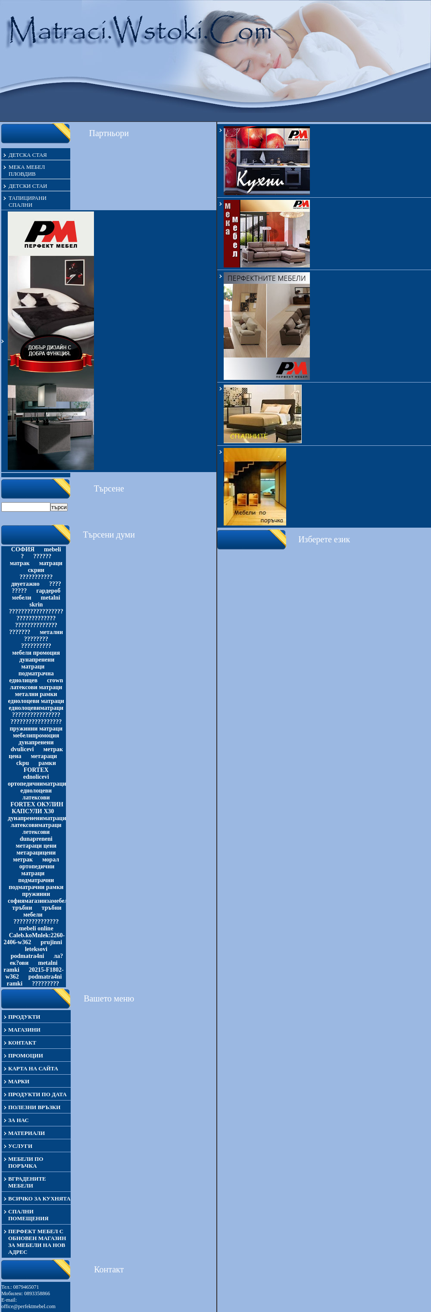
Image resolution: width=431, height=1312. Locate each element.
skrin (36, 604)
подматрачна (36, 673)
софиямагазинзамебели (39, 901)
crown (55, 680)
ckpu (22, 763)
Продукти (24, 1017)
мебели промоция (36, 653)
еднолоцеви (36, 790)
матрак (20, 563)
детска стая (28, 155)
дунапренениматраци (37, 818)
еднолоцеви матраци (36, 701)
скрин (36, 570)
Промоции (25, 1055)
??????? (19, 632)
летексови (36, 832)
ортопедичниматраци (37, 783)
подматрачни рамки (36, 887)
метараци (44, 756)
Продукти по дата (37, 1094)
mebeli (52, 549)
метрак (23, 859)
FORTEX (36, 770)
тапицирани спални (28, 201)
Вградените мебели (27, 1182)
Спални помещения (28, 1215)
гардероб (48, 591)
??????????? (36, 577)
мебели (21, 597)
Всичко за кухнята (39, 1198)
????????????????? (36, 721)
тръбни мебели (42, 911)
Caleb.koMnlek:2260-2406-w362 (34, 938)
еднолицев (23, 680)
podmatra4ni (27, 956)
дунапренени (36, 742)
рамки (47, 763)
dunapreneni (36, 839)
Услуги (20, 1146)
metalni (50, 597)
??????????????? (36, 921)
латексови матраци (36, 687)
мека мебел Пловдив (27, 170)
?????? (42, 556)
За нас (18, 1120)
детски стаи (28, 186)
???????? (36, 639)
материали (26, 1133)
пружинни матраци (36, 728)
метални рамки (36, 694)
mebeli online (36, 928)
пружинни (36, 894)
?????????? (36, 646)
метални (51, 632)
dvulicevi (22, 749)
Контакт (22, 1042)
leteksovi (36, 949)
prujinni (51, 942)
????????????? (36, 618)
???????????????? (36, 715)
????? (19, 591)
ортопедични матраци (37, 870)
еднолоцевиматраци (36, 708)
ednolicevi (36, 777)
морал (50, 859)
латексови (36, 797)
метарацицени (36, 852)
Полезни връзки (34, 1107)
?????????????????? (36, 611)
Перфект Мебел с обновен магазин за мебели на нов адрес (37, 1241)
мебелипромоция (36, 735)
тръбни (22, 908)
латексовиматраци (36, 825)
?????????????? (36, 625)
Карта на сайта (33, 1068)
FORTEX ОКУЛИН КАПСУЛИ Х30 (36, 808)
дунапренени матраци (36, 663)
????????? (45, 983)
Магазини (24, 1029)
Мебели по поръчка (25, 1162)
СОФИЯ (22, 549)
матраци (50, 563)
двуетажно (25, 584)
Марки (18, 1081)
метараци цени (36, 846)
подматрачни (36, 880)
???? (55, 584)
